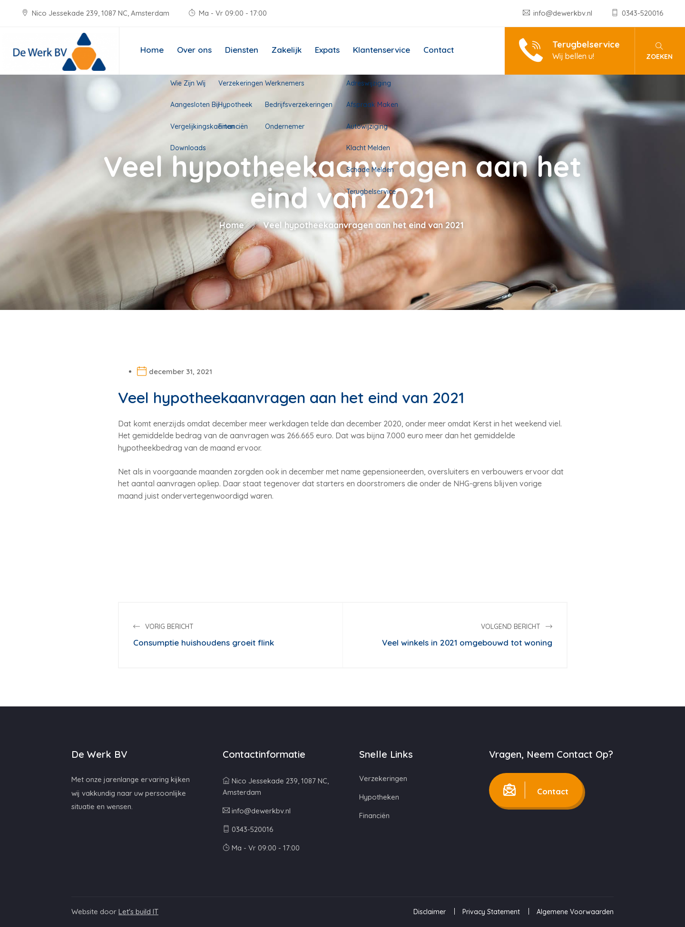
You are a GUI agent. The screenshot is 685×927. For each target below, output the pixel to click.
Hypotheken (379, 796)
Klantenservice (381, 50)
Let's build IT (138, 911)
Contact (438, 50)
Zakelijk (287, 50)
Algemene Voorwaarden (575, 912)
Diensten (241, 50)
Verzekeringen (383, 778)
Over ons (194, 50)
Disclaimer (429, 912)
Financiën (374, 815)
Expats (327, 50)
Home (152, 50)
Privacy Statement (491, 912)
